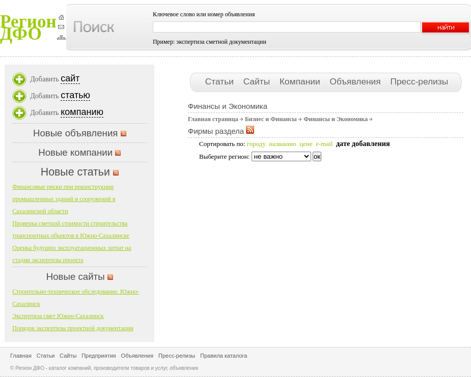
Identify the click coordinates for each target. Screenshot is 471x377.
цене (305, 144)
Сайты (257, 81)
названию (282, 144)
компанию (82, 112)
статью (75, 95)
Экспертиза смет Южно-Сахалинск (57, 316)
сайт (70, 78)
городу (256, 144)
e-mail (324, 144)
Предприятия (98, 356)
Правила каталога (223, 356)
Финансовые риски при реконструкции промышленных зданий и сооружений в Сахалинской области (63, 199)
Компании (301, 81)
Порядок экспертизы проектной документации (72, 328)
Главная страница (213, 119)
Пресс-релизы (419, 81)
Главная (21, 356)
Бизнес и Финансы (271, 119)
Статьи (220, 81)
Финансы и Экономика (335, 119)
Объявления (356, 81)
